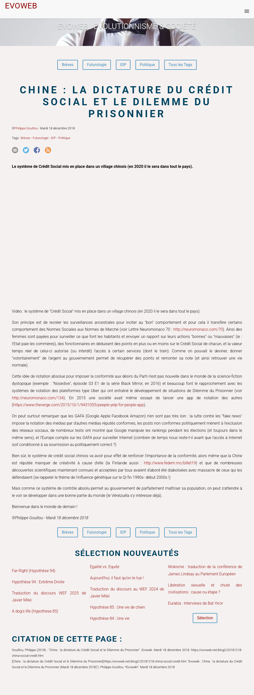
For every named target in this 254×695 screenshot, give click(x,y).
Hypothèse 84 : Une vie (109, 619)
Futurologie (96, 65)
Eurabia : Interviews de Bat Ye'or (195, 604)
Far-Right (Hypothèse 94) (33, 571)
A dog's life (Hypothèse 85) (35, 612)
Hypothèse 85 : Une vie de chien (117, 608)
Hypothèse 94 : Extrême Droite (38, 582)
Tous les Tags (181, 65)
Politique (147, 65)
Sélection (205, 618)
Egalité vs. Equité (104, 567)
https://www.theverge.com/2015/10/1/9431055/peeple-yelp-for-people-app (78, 405)
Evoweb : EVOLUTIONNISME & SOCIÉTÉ (127, 26)
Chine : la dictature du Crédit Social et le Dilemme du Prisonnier (127, 102)
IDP (123, 65)
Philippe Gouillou (25, 128)
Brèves (66, 65)
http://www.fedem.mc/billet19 (170, 463)
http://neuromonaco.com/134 (38, 398)
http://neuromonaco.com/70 (198, 330)
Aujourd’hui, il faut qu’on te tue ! (117, 578)
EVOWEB (21, 5)
